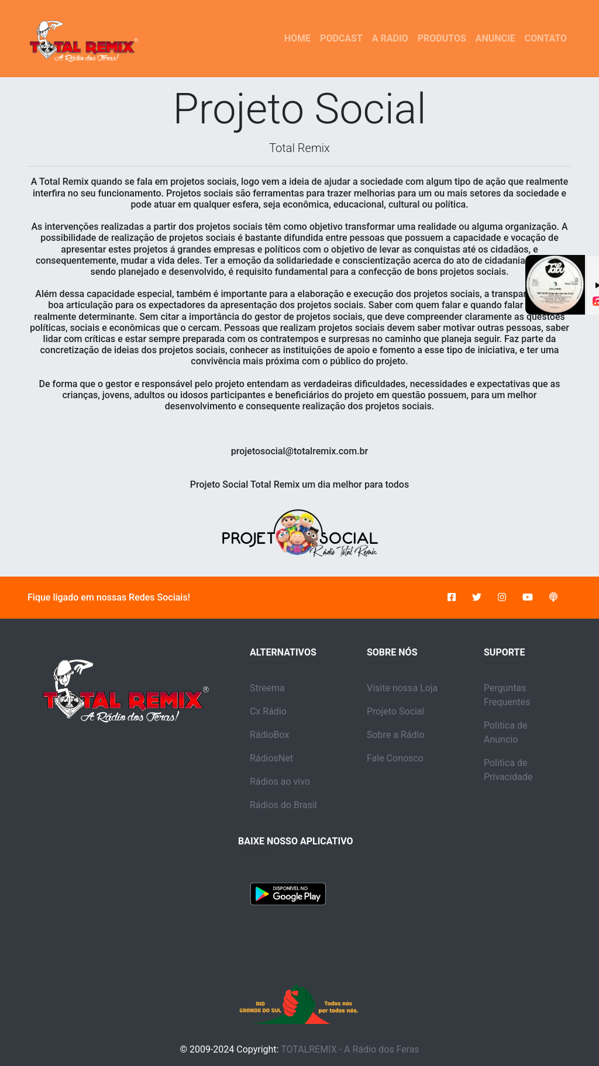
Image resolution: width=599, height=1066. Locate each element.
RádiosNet (271, 758)
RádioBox (269, 734)
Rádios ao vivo (280, 781)
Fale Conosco (395, 758)
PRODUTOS (442, 38)
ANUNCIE (495, 38)
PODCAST (341, 38)
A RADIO (390, 38)
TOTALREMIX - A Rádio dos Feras (350, 1049)
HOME (299, 37)
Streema (267, 688)
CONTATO (546, 38)
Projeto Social (395, 711)
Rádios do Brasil (283, 804)
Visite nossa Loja (402, 688)
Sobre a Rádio (396, 734)
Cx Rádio (268, 711)
